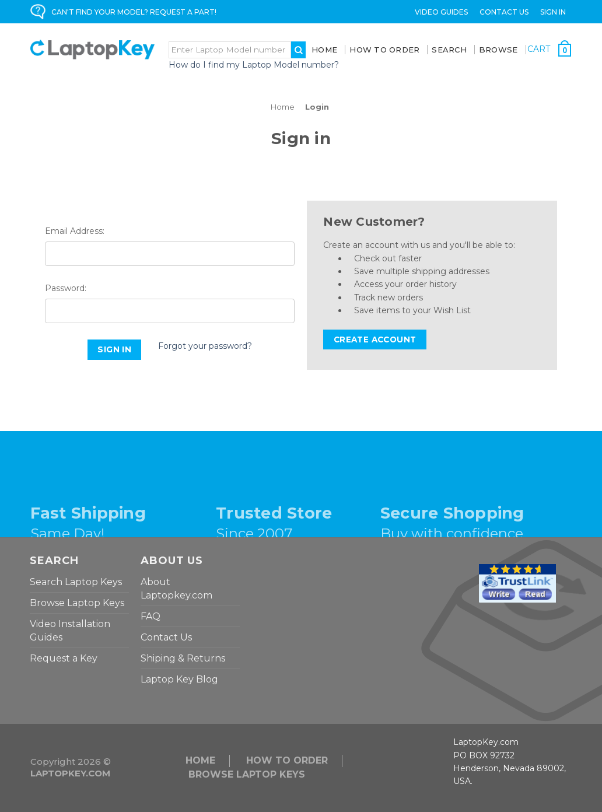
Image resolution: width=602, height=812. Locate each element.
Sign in (553, 12)
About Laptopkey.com (176, 588)
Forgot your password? (205, 346)
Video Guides (441, 12)
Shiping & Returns (183, 658)
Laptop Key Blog (179, 679)
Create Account (375, 339)
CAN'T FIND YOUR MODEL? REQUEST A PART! (133, 12)
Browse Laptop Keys (77, 602)
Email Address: (74, 231)
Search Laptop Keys (76, 581)
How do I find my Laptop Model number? (254, 65)
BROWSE (498, 49)
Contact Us (504, 12)
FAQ (150, 616)
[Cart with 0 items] (549, 49)
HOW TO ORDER (287, 760)
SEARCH (449, 49)
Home (324, 49)
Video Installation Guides (70, 630)
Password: (65, 288)
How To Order (384, 49)
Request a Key (63, 658)
